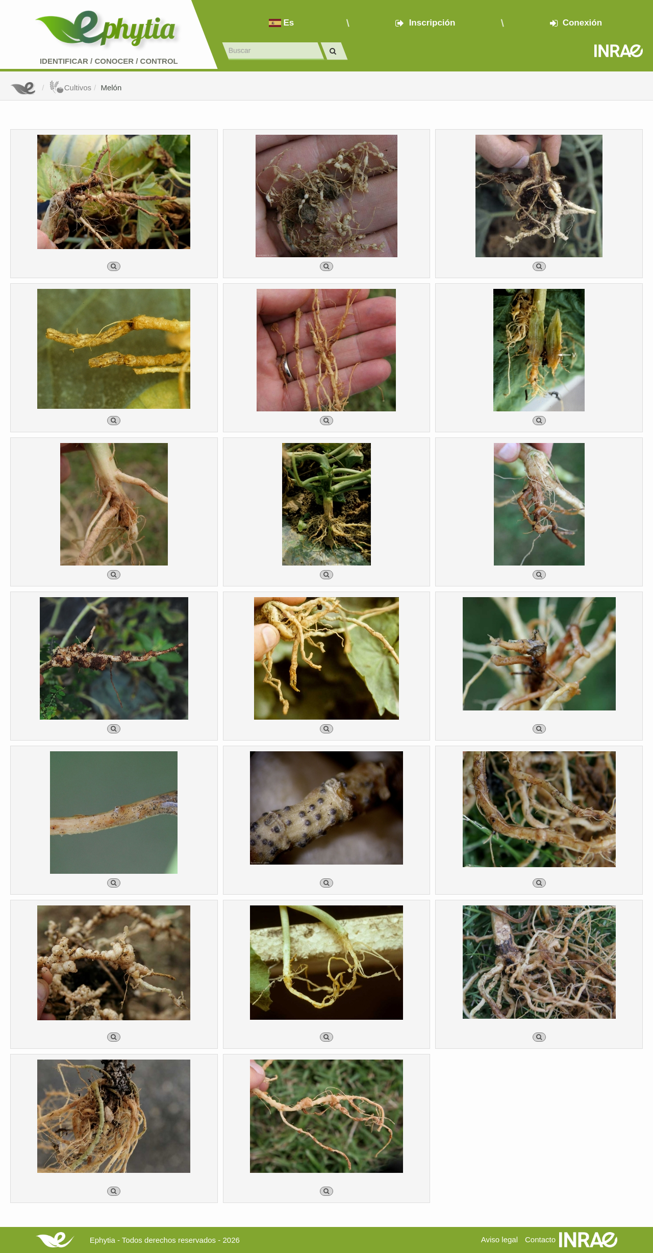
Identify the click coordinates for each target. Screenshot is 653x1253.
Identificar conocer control (109, 61)
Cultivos (70, 87)
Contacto (540, 1239)
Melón (111, 87)
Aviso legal (499, 1239)
